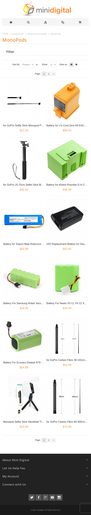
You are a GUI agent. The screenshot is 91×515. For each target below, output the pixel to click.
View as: (63, 64)
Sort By (16, 64)
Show (44, 64)
